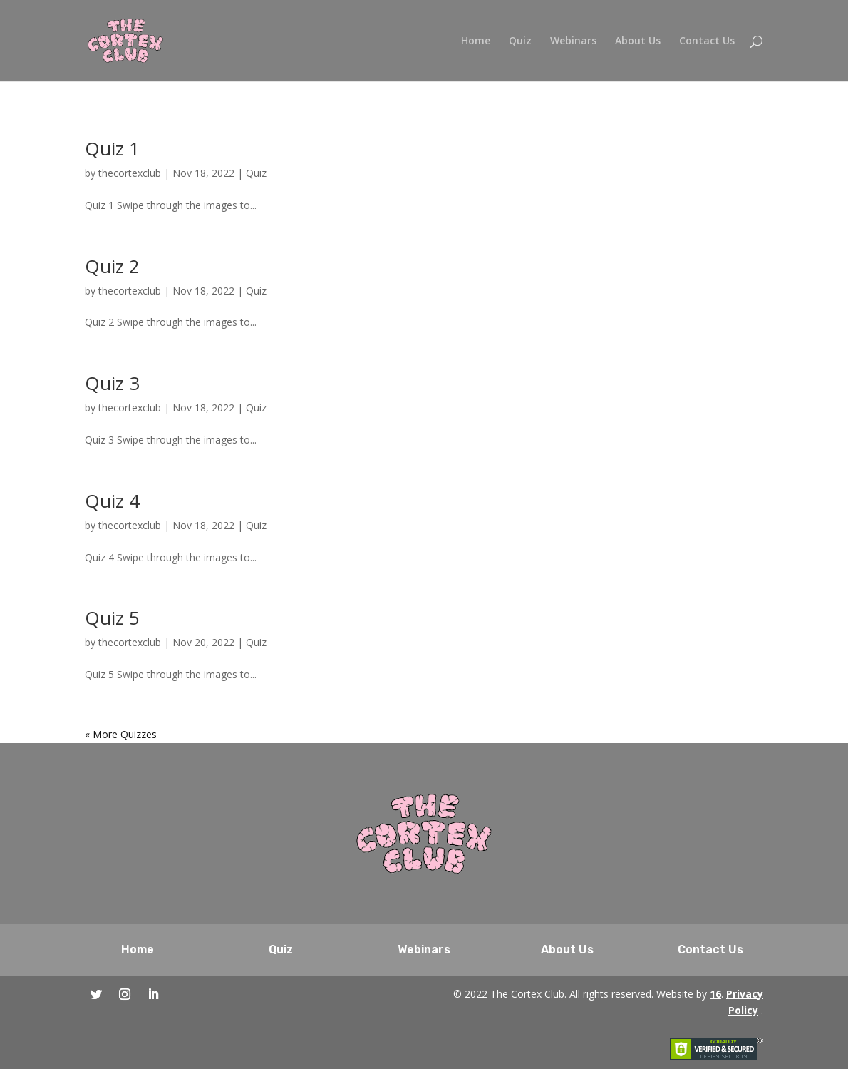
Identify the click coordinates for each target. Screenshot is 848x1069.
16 (715, 994)
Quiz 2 (112, 266)
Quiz (520, 41)
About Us (638, 41)
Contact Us (707, 41)
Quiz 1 (112, 148)
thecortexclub (129, 173)
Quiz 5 (112, 617)
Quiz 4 (112, 500)
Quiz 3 (112, 383)
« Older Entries (118, 734)
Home (475, 41)
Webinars (573, 41)
